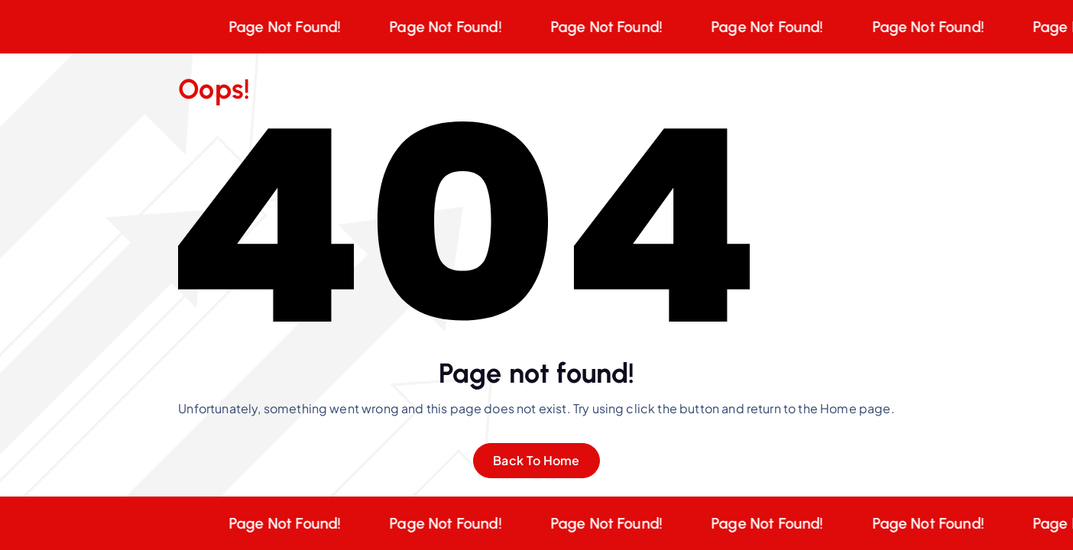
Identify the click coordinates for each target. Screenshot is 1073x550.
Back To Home (536, 460)
